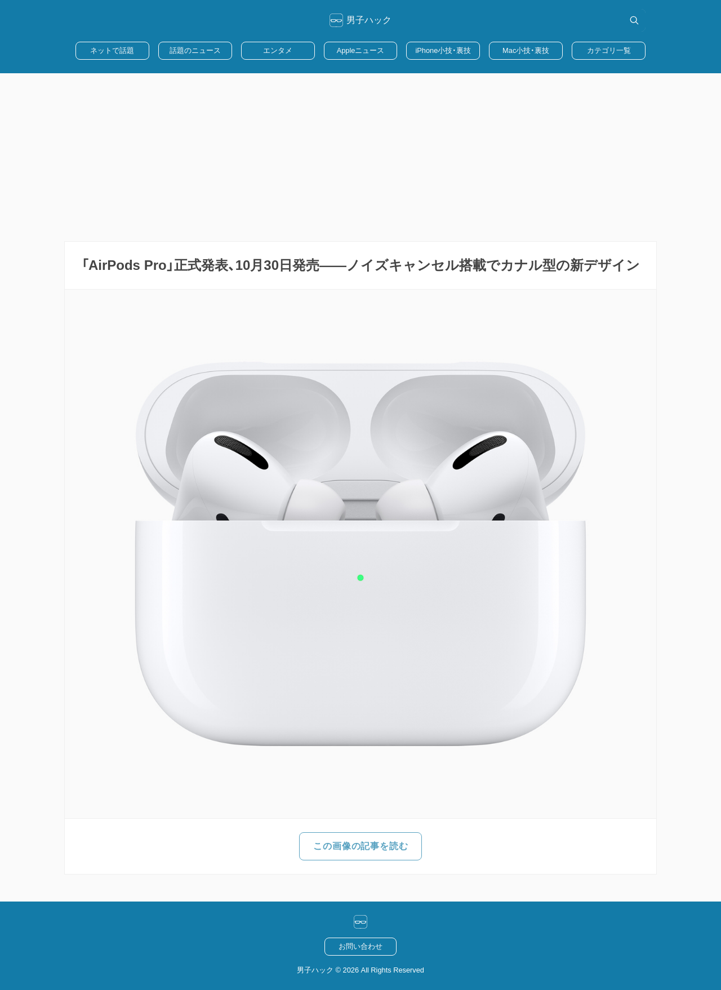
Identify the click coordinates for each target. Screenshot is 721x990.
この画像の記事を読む (360, 846)
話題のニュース (195, 50)
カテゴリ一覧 (609, 50)
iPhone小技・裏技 (443, 50)
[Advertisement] (360, 157)
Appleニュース (361, 50)
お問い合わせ (360, 946)
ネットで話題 (112, 50)
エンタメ (277, 50)
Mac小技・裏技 (525, 50)
